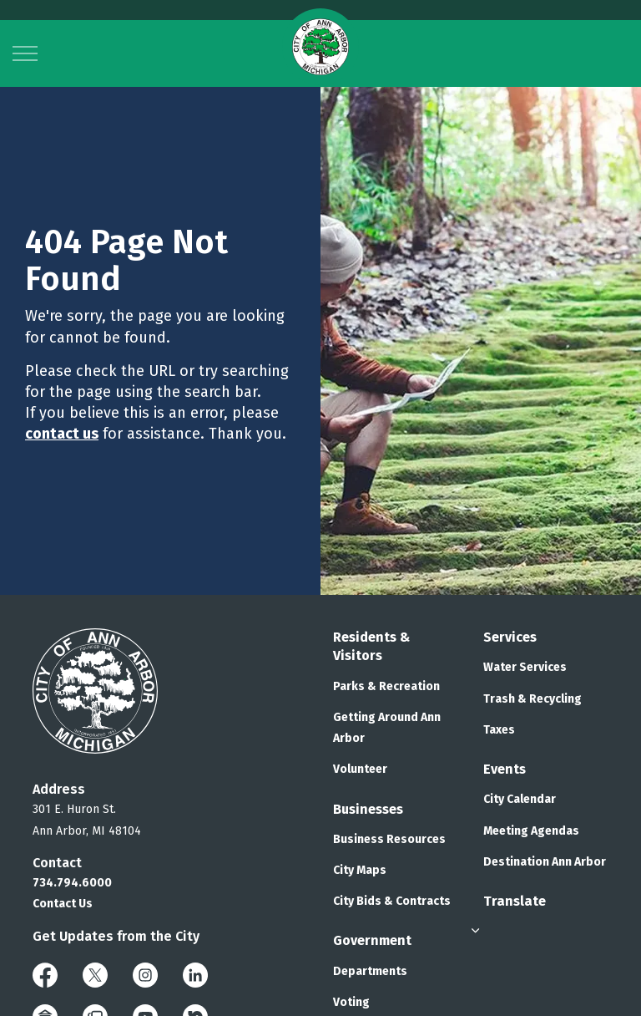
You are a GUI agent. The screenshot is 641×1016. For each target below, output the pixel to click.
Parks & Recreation (386, 686)
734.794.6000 (72, 883)
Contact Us (63, 904)
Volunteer (360, 769)
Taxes (499, 730)
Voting (351, 1002)
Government (372, 940)
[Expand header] (25, 53)
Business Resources (389, 839)
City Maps (359, 870)
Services (510, 637)
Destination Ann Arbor (544, 862)
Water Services (525, 667)
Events (504, 769)
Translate (514, 901)
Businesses (368, 809)
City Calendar (519, 799)
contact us (61, 433)
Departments (370, 971)
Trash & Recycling (532, 699)
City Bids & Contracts (392, 901)
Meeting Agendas (531, 831)
